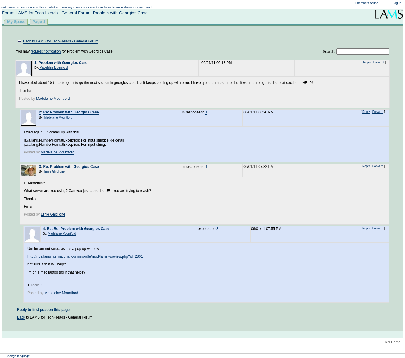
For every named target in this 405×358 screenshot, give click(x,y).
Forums (80, 7)
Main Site (7, 7)
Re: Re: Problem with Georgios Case (78, 229)
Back (21, 317)
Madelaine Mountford (53, 67)
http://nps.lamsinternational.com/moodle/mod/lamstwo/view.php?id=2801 (85, 256)
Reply (367, 62)
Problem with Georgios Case (63, 63)
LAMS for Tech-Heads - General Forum (111, 7)
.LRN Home (391, 342)
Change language (18, 356)
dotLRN (20, 7)
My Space (16, 21)
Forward (378, 62)
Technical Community (59, 7)
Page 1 (39, 21)
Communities (36, 7)
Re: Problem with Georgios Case (71, 112)
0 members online (366, 3)
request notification (46, 51)
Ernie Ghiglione (54, 171)
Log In (397, 3)
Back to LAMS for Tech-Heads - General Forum (60, 41)
